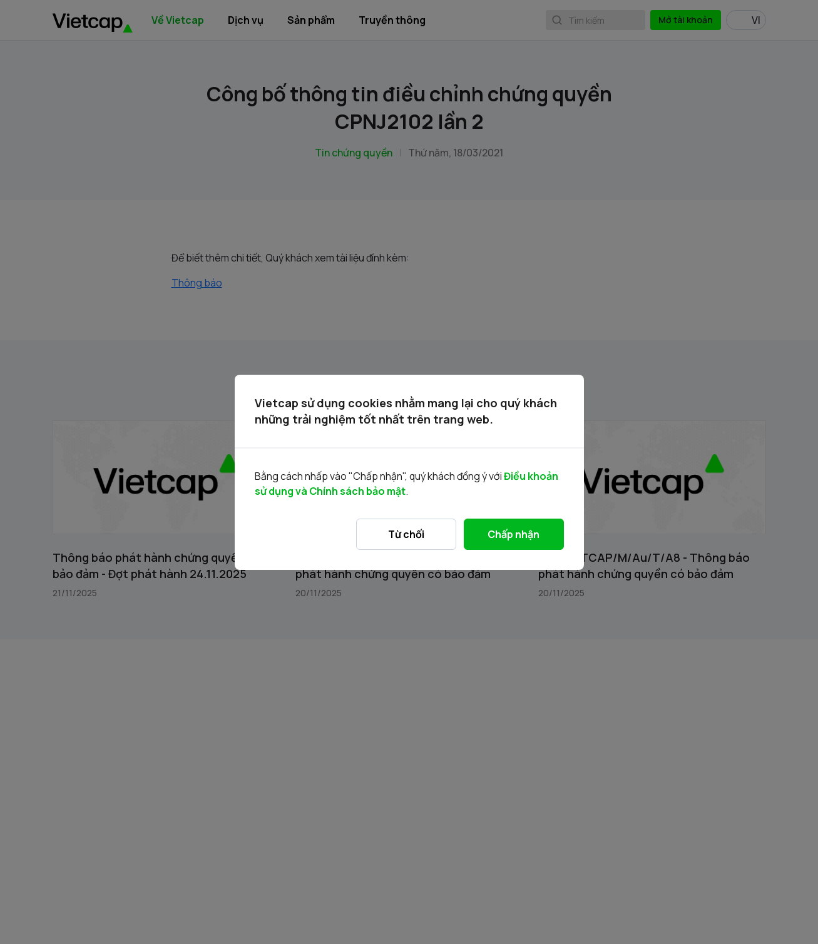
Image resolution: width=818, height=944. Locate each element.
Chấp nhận (513, 534)
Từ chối (406, 534)
